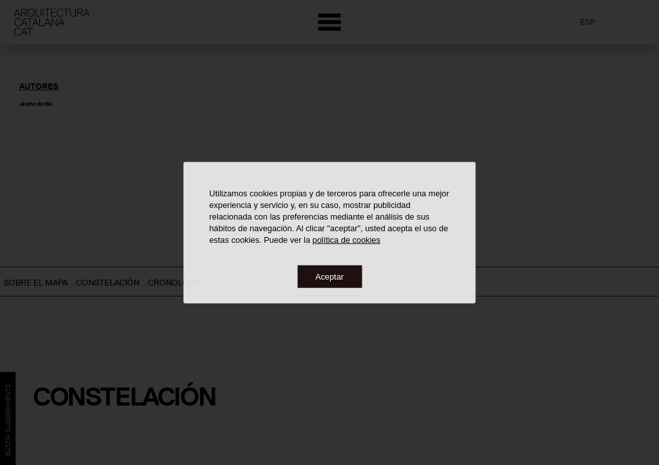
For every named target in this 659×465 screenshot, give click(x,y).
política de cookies (346, 239)
